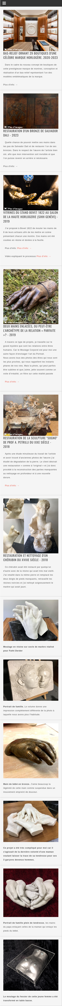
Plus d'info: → (10, 85)
